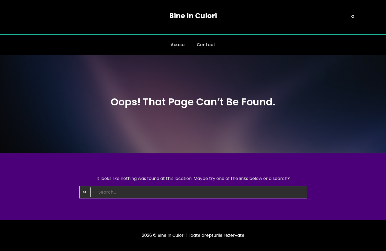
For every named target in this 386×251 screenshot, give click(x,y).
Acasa (178, 44)
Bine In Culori (193, 16)
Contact (206, 44)
